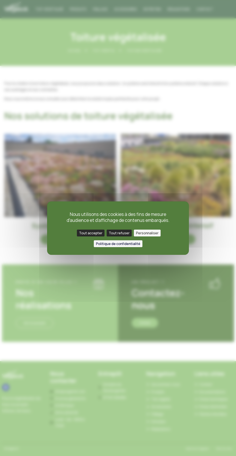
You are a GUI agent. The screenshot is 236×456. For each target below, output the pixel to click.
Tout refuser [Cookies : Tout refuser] (119, 233)
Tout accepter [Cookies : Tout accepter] (90, 233)
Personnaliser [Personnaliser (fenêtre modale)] (147, 233)
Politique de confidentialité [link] (118, 243)
